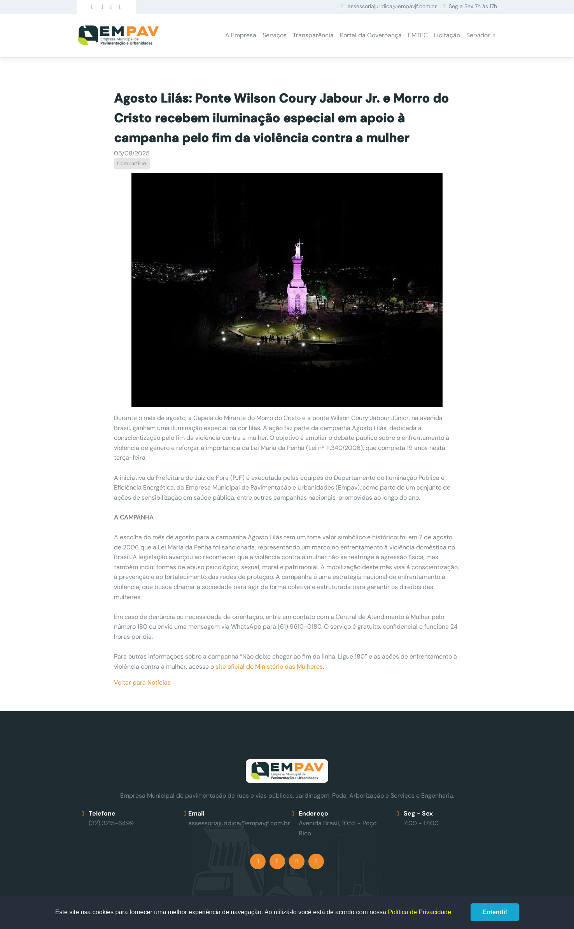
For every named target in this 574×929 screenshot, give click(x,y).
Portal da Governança (371, 35)
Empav (118, 35)
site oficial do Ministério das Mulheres (269, 666)
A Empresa (240, 35)
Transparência (313, 35)
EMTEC (418, 35)
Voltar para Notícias (142, 682)
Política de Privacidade (419, 912)
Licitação (447, 35)
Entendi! (494, 912)
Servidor (478, 35)
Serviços (274, 35)
